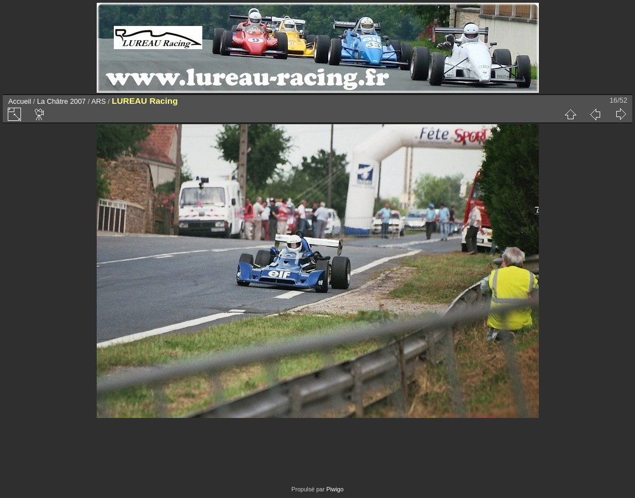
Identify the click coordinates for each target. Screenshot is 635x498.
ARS (98, 101)
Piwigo (334, 489)
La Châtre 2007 (61, 101)
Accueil (19, 101)
